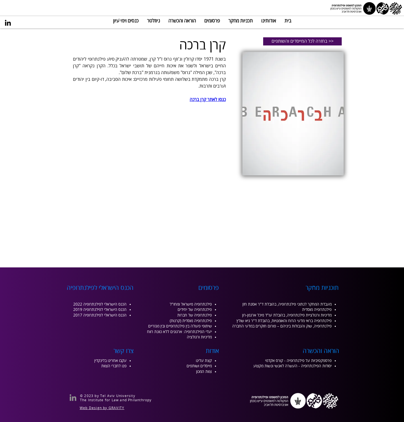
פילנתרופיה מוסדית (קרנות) (191, 320)
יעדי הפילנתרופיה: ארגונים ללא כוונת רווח (179, 331)
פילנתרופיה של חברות (194, 315)
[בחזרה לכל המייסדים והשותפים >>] (302, 41)
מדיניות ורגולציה (199, 337)
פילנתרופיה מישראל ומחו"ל (191, 304)
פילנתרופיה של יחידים (195, 309)
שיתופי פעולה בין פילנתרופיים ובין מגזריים (180, 326)
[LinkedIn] (8, 23)
